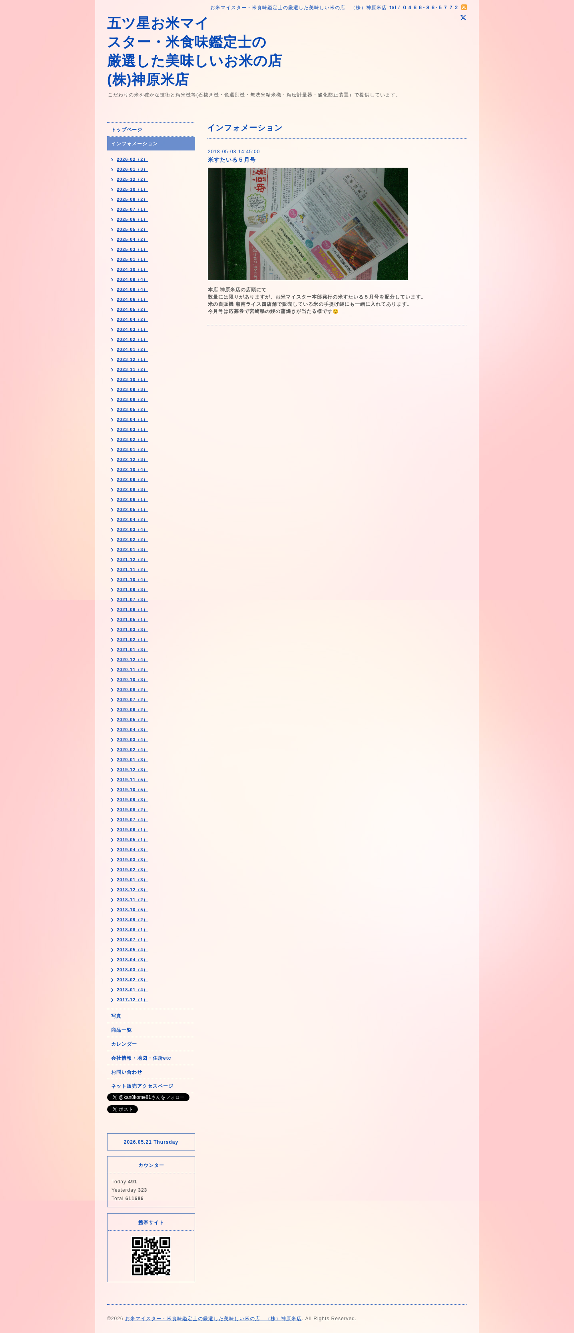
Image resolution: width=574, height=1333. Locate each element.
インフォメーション (134, 143)
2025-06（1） (132, 219)
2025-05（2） (132, 229)
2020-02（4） (132, 749)
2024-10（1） (132, 269)
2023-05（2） (132, 409)
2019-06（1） (132, 829)
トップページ (126, 129)
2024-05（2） (132, 309)
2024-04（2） (132, 319)
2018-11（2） (132, 899)
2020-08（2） (132, 689)
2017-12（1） (132, 999)
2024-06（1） (132, 299)
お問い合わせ (126, 1072)
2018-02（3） (132, 979)
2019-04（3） (132, 849)
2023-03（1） (132, 429)
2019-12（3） (132, 769)
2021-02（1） (132, 639)
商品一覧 (121, 1030)
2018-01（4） (132, 989)
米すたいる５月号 (232, 159)
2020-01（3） (132, 759)
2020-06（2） (132, 709)
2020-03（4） (132, 739)
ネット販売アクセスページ (142, 1086)
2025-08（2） (132, 199)
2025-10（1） (132, 189)
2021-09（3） (132, 589)
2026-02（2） (132, 159)
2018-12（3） (132, 889)
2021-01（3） (132, 649)
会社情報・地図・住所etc (141, 1058)
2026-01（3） (132, 169)
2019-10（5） (132, 789)
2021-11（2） (132, 569)
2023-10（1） (132, 379)
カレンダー (124, 1044)
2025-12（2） (132, 179)
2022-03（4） (132, 529)
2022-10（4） (132, 469)
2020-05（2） (132, 719)
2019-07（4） (132, 819)
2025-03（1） (132, 249)
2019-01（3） (132, 879)
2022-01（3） (132, 549)
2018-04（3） (132, 959)
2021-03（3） (132, 629)
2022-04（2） (132, 519)
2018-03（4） (132, 969)
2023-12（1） (132, 359)
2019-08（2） (132, 809)
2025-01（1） (132, 259)
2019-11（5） (132, 779)
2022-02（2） (132, 539)
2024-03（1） (132, 329)
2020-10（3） (132, 679)
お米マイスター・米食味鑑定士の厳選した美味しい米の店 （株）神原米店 (213, 1318)
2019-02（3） (132, 869)
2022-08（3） (132, 489)
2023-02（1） (132, 439)
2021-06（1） (132, 609)
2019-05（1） (132, 839)
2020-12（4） (132, 659)
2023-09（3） (132, 389)
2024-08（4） (132, 289)
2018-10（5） (132, 909)
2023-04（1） (132, 419)
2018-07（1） (132, 939)
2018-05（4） (132, 949)
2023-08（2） (132, 399)
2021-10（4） (132, 579)
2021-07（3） (132, 599)
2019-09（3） (132, 799)
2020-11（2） (132, 669)
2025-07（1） (132, 209)
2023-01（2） (132, 449)
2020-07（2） (132, 699)
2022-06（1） (132, 499)
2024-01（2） (132, 349)
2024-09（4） (132, 279)
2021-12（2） (132, 559)
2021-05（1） (132, 619)
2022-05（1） (132, 509)
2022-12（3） (132, 459)
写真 (116, 1016)
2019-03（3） (132, 859)
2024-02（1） (132, 339)
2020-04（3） (132, 729)
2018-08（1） (132, 929)
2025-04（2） (132, 239)
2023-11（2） (132, 369)
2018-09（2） (132, 919)
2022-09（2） (132, 479)
